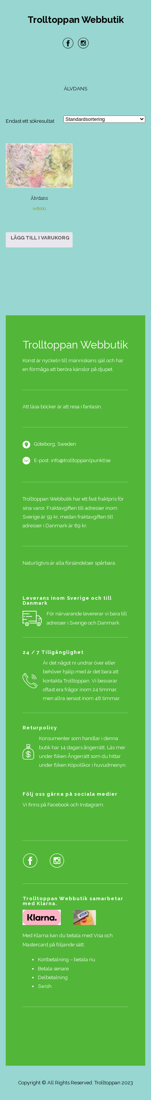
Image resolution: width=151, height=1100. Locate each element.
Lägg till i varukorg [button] (40, 238)
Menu (75, 68)
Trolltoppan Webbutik (76, 19)
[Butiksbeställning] (104, 119)
